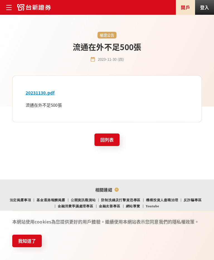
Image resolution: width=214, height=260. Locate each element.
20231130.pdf (40, 93)
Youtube (152, 206)
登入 (204, 7)
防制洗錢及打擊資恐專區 (120, 200)
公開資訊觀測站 (83, 200)
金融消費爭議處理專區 (75, 206)
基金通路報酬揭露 (51, 200)
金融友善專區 (109, 206)
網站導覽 (133, 206)
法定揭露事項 (20, 200)
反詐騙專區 (192, 200)
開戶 (185, 7)
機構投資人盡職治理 (162, 200)
